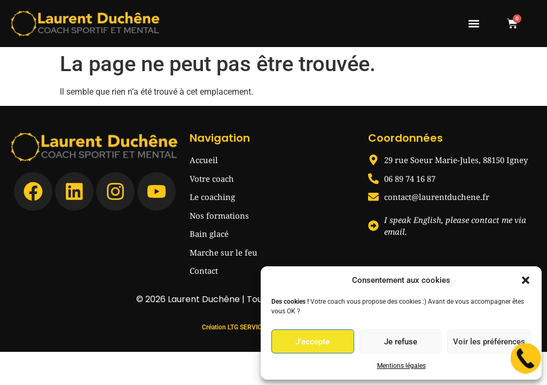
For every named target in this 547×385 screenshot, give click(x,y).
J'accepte (312, 341)
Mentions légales (401, 365)
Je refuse (400, 341)
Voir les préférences (489, 341)
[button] (525, 280)
